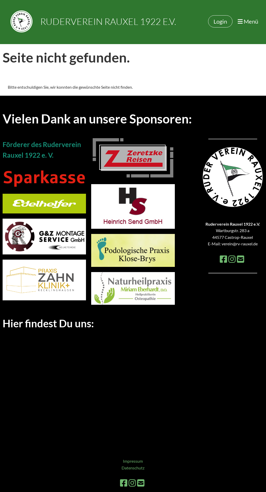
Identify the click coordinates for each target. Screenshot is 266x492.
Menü (248, 21)
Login (220, 21)
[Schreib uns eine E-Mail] (240, 259)
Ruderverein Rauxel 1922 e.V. (108, 21)
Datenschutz (133, 467)
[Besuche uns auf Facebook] (223, 259)
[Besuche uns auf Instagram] (232, 259)
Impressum (133, 461)
